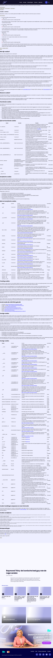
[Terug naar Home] (5, 2)
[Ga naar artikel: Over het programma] (39, 615)
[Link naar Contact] (32, 651)
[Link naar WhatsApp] (50, 654)
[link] (46, 643)
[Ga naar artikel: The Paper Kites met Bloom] (7, 595)
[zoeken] (46, 2)
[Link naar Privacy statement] (42, 651)
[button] (49, 2)
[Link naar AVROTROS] (4, 652)
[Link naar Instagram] (40, 654)
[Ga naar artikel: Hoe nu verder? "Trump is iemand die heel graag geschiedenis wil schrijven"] (20, 595)
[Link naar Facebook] (37, 654)
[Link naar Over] (36, 651)
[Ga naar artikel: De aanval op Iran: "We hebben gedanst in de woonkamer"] (45, 595)
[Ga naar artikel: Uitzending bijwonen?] (14, 615)
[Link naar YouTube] (46, 654)
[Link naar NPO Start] (8, 652)
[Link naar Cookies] (49, 651)
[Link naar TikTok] (43, 654)
